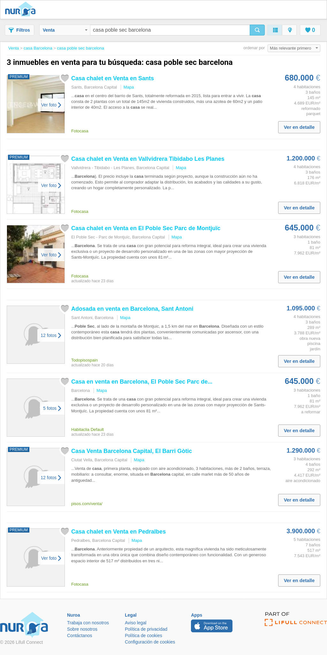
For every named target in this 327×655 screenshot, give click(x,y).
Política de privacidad (146, 629)
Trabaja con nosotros (88, 622)
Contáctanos (79, 635)
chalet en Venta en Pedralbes (118, 531)
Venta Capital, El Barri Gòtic (131, 451)
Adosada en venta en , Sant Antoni (132, 309)
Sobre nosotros (82, 629)
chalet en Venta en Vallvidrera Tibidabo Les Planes (147, 159)
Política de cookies (143, 635)
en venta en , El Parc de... (141, 381)
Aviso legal (135, 622)
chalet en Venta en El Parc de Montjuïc (145, 228)
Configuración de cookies (150, 641)
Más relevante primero (294, 48)
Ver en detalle (299, 127)
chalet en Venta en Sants (112, 78)
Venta (65, 30)
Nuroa (22, 10)
